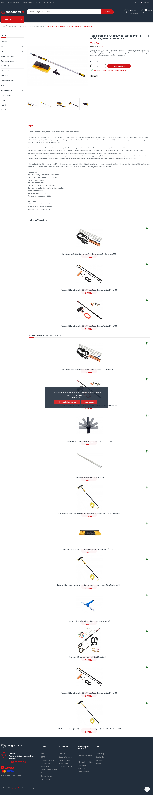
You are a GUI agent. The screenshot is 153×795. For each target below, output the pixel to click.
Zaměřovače (5, 66)
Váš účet (99, 747)
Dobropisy (99, 760)
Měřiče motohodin (7, 71)
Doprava (62, 754)
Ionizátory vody (6, 90)
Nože (2, 85)
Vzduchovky (5, 41)
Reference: (94, 46)
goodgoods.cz (16, 788)
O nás (43, 754)
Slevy (43, 773)
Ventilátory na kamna (8, 56)
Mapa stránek (45, 779)
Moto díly (4, 105)
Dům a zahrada (6, 95)
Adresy (98, 763)
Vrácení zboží (63, 763)
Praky (3, 100)
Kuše (2, 46)
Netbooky (4, 76)
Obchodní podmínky (66, 757)
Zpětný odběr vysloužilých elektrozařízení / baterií (49, 766)
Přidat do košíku (119, 66)
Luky (2, 51)
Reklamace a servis (65, 766)
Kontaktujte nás (49, 2)
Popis (30, 125)
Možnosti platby (64, 760)
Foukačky (4, 110)
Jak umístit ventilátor (85, 762)
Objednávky (100, 757)
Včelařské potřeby (7, 81)
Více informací (76, 397)
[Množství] (98, 66)
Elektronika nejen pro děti (9, 61)
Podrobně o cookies (47, 760)
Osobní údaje (100, 754)
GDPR (43, 757)
